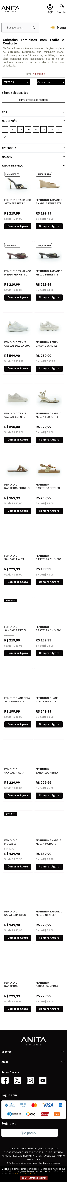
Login (50, 12)
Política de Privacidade (24, 1173)
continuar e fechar (33, 1178)
